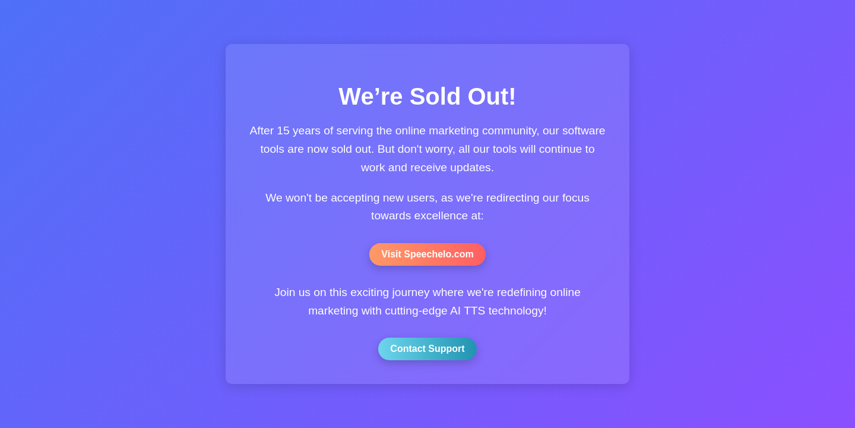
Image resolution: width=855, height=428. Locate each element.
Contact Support (427, 349)
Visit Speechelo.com (427, 254)
